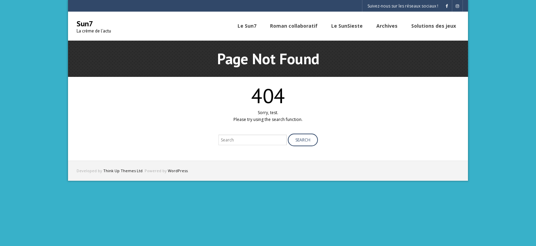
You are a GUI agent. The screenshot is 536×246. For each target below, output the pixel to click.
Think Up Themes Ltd (123, 170)
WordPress (178, 170)
